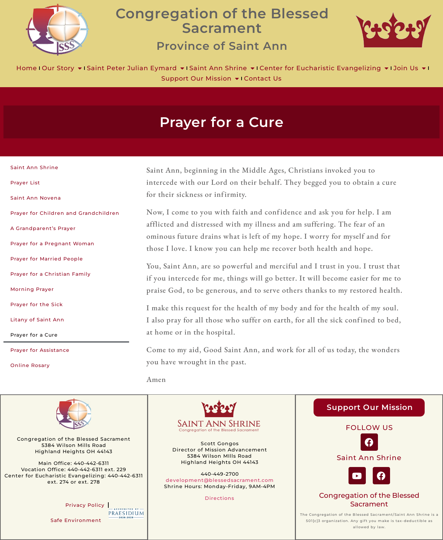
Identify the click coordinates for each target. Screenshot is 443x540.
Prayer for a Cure (34, 335)
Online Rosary (30, 365)
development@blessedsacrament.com (220, 480)
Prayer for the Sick (36, 304)
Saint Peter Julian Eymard (135, 68)
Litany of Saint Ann (37, 320)
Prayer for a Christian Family (50, 274)
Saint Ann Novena (35, 198)
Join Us (410, 68)
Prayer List (25, 183)
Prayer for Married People (46, 259)
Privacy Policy (85, 505)
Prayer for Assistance (40, 350)
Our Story (62, 68)
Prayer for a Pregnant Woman (52, 243)
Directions (219, 498)
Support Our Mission (200, 78)
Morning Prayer (32, 289)
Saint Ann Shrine (222, 68)
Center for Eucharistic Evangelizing (324, 68)
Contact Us (263, 78)
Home (26, 68)
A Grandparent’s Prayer (43, 228)
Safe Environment (76, 520)
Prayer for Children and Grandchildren (64, 213)
